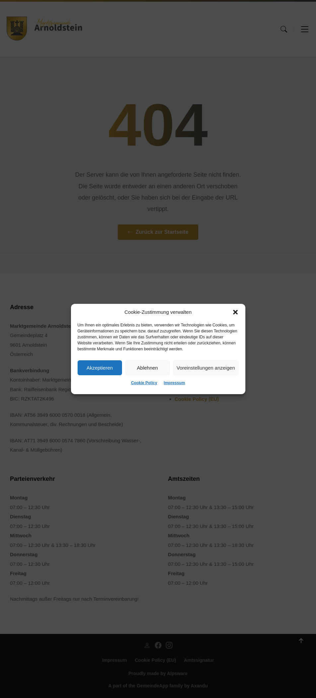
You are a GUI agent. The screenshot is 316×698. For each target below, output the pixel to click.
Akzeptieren (100, 368)
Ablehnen (147, 368)
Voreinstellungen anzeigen (206, 368)
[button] (235, 312)
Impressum (174, 383)
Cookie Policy (144, 383)
